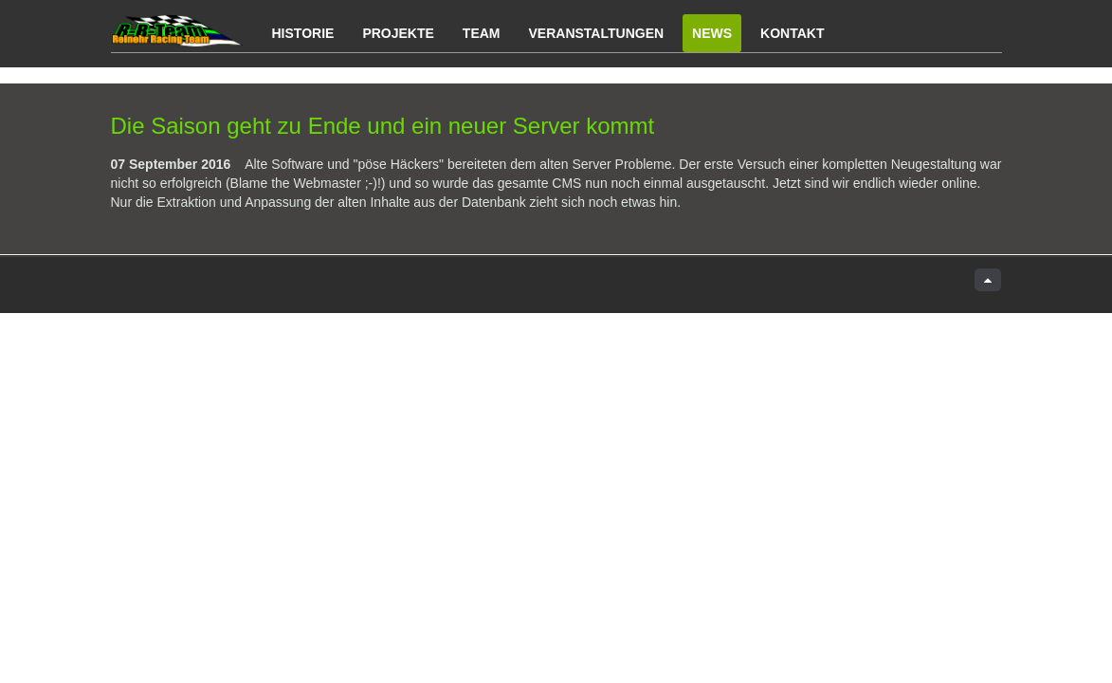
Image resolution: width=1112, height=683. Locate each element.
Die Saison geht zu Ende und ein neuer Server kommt (383, 125)
